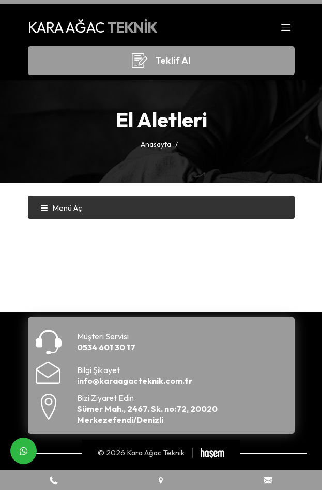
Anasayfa (156, 144)
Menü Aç (61, 208)
